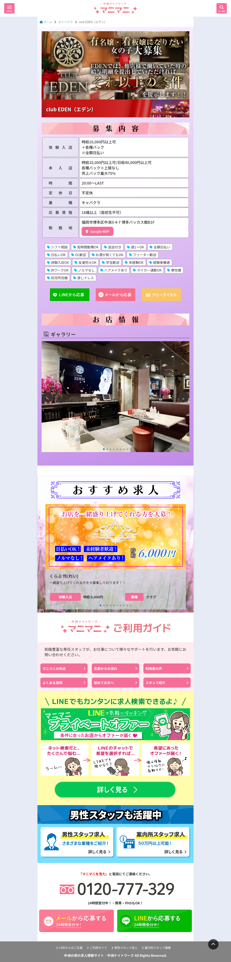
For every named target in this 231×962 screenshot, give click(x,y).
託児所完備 (57, 277)
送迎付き (112, 246)
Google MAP (97, 231)
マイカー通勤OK (147, 270)
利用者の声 (167, 668)
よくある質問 (64, 682)
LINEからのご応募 (69, 948)
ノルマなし (84, 270)
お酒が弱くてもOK (107, 254)
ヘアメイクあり (113, 270)
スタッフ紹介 (167, 682)
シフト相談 (57, 246)
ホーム (46, 22)
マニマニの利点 (64, 668)
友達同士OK (85, 262)
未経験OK (134, 262)
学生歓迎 (110, 262)
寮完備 (174, 270)
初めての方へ (115, 682)
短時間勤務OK (85, 246)
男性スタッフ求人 (124, 948)
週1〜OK (135, 246)
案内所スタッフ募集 (156, 948)
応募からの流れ (115, 668)
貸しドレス (83, 277)
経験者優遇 (159, 262)
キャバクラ (65, 22)
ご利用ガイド (97, 948)
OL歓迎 (78, 254)
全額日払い (160, 246)
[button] (104, 449)
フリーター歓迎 (142, 254)
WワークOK (57, 270)
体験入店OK (58, 262)
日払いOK (56, 254)
